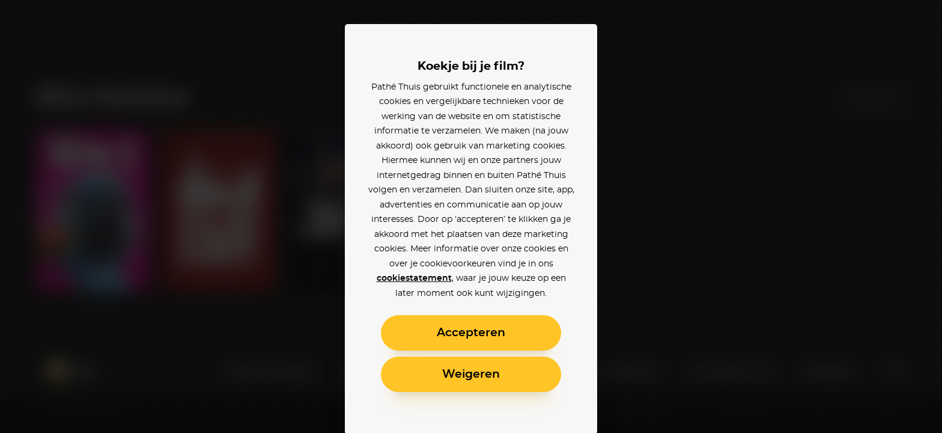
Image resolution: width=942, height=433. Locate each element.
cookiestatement (414, 278)
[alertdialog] (471, 216)
